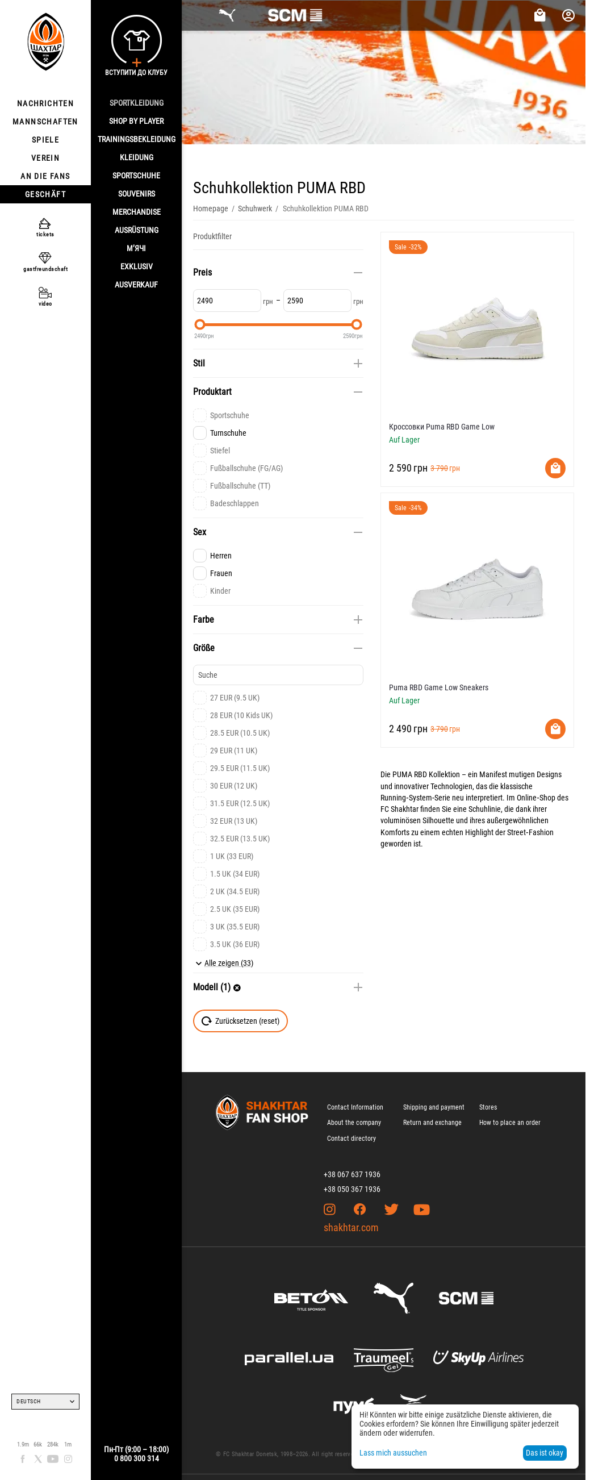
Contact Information (355, 1107)
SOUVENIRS (136, 193)
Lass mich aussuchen (393, 1452)
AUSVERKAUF (136, 284)
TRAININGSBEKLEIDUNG (136, 139)
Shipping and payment (434, 1107)
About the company (354, 1123)
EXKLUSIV (136, 266)
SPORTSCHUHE (136, 175)
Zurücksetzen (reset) (240, 1021)
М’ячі (136, 248)
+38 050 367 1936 (352, 1189)
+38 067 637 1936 (352, 1174)
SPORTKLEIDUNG (137, 102)
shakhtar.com (351, 1227)
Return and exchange (432, 1123)
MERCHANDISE (136, 211)
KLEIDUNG (136, 157)
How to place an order (510, 1123)
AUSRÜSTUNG (136, 230)
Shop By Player (136, 121)
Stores (488, 1107)
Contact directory (351, 1139)
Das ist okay (544, 1452)
